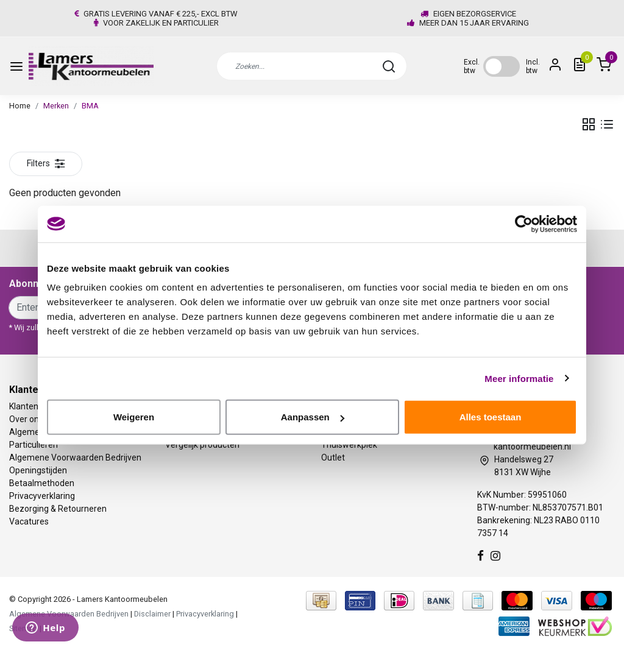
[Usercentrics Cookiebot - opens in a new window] (523, 223)
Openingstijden (38, 470)
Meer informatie (518, 378)
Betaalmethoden (41, 483)
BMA (90, 105)
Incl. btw (533, 66)
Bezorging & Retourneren (58, 509)
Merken (56, 105)
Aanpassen (312, 417)
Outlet (333, 457)
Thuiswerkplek (349, 445)
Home (19, 105)
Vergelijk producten (202, 445)
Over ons (26, 419)
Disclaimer (152, 613)
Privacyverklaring (42, 496)
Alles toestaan (490, 417)
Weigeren (133, 417)
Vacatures (29, 521)
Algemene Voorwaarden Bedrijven (75, 457)
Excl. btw (472, 66)
